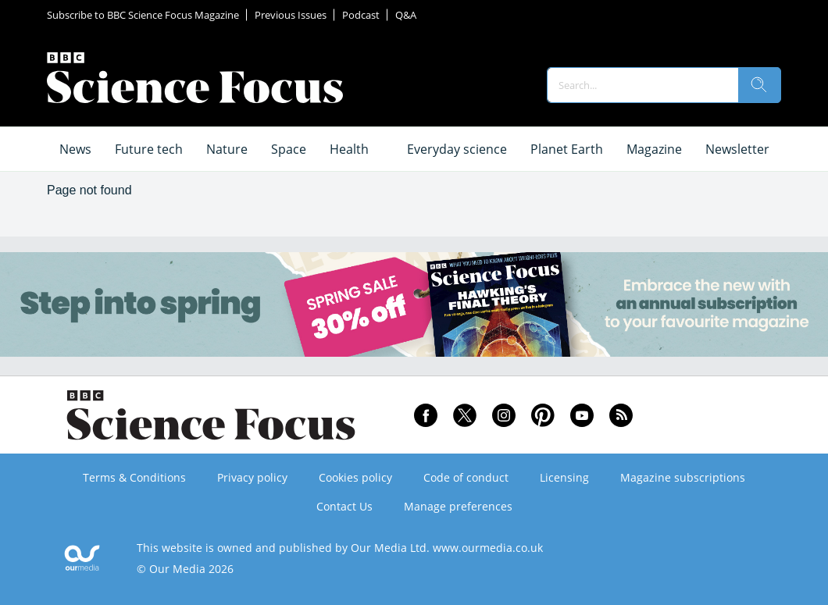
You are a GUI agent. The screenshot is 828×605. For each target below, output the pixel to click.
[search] (759, 85)
